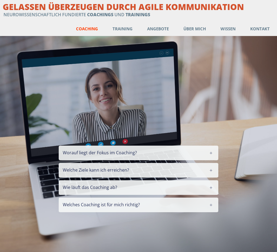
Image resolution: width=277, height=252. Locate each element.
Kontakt (260, 28)
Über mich (194, 28)
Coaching (87, 28)
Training (123, 28)
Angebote (158, 28)
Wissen (228, 28)
